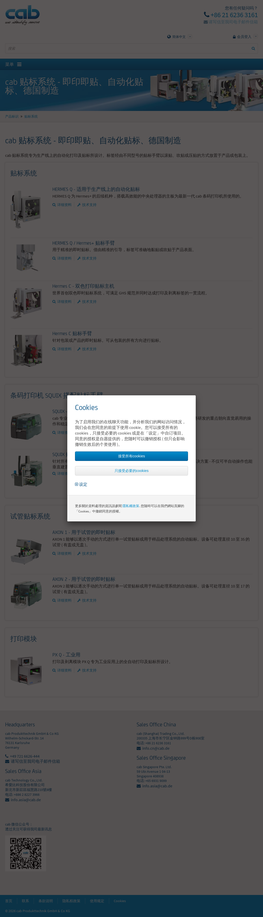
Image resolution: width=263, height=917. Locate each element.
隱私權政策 (131, 506)
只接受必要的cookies (132, 471)
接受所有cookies (131, 456)
